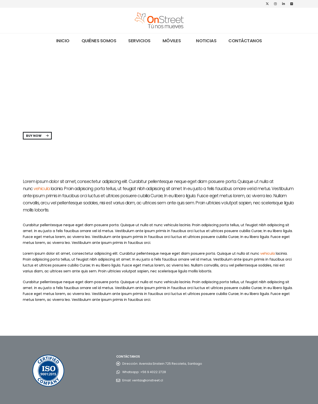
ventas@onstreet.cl (147, 380)
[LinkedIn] (283, 3)
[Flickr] (291, 3)
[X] (267, 3)
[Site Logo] (159, 20)
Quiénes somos (99, 41)
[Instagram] (275, 3)
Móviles (172, 41)
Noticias (206, 41)
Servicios (139, 41)
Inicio (62, 41)
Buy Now (37, 136)
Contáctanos (245, 41)
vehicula (42, 189)
